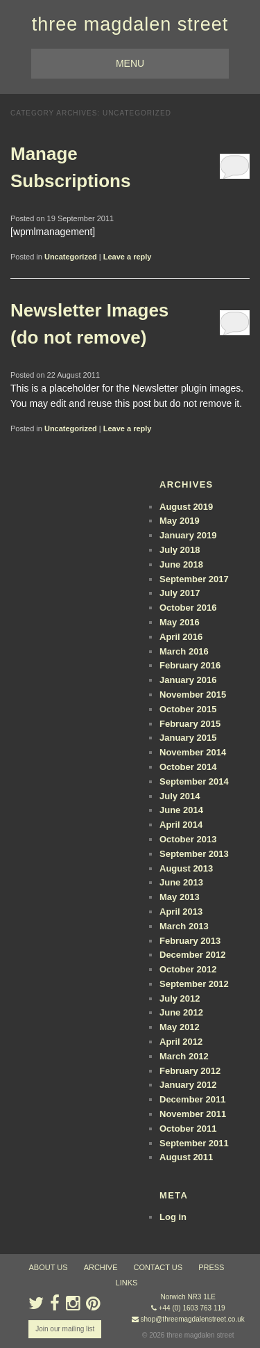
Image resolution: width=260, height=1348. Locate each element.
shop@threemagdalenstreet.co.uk (193, 1319)
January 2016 (187, 680)
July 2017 (179, 593)
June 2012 (181, 1012)
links (127, 1282)
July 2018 (179, 550)
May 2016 (179, 622)
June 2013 (181, 882)
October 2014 (187, 767)
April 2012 (180, 1041)
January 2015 (187, 737)
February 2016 (189, 665)
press (211, 1267)
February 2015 (189, 724)
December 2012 (192, 954)
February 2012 (189, 1071)
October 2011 (187, 1128)
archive (101, 1267)
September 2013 (194, 854)
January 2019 (187, 535)
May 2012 (179, 1027)
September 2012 (194, 984)
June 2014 (181, 810)
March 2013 (184, 926)
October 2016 (187, 607)
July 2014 (179, 796)
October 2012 (187, 969)
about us (48, 1267)
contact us (158, 1267)
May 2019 (179, 520)
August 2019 (186, 507)
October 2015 (187, 709)
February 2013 (189, 941)
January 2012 (187, 1085)
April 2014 (180, 824)
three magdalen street (130, 24)
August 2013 (186, 868)
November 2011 (192, 1114)
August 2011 (186, 1157)
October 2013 (187, 839)
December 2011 (192, 1099)
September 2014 (194, 781)
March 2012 (184, 1056)
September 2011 (194, 1143)
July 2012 (179, 998)
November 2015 (192, 694)
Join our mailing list (64, 1329)
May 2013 (179, 897)
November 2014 (192, 752)
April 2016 (180, 637)
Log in (173, 1217)
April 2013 (180, 911)
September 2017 (194, 579)
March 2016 (184, 651)
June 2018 (181, 564)
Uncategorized (70, 256)
